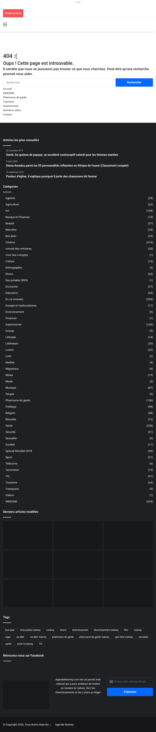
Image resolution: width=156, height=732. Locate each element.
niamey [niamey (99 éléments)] (138, 630)
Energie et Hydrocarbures (21, 305)
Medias (10, 362)
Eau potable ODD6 (16, 280)
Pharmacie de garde (15, 97)
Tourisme (8, 101)
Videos (9, 495)
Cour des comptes (16, 255)
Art (7, 210)
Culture (9, 261)
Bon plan (10, 236)
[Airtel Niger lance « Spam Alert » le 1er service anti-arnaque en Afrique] (128, 594)
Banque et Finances (17, 217)
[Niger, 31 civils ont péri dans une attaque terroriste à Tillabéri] (78, 564)
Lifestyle (10, 337)
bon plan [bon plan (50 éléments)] (10, 630)
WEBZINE (8, 93)
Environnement (14, 311)
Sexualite (11, 438)
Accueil (7, 88)
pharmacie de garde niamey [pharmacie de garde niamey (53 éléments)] (94, 637)
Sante (9, 425)
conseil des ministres (18, 248)
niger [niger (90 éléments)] (8, 637)
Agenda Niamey (64, 724)
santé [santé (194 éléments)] (8, 643)
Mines (9, 375)
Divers (9, 273)
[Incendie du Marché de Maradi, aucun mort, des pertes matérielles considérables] (128, 535)
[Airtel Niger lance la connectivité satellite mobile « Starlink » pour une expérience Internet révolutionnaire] (128, 564)
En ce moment (14, 299)
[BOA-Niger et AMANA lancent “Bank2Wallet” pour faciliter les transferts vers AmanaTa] (78, 535)
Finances (11, 318)
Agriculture (12, 204)
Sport (8, 457)
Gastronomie (10, 105)
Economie (11, 286)
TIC (7, 476)
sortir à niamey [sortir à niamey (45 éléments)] (25, 643)
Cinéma (10, 242)
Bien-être (10, 229)
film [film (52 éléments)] (126, 630)
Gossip (9, 330)
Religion (10, 413)
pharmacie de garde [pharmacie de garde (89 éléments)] (63, 637)
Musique (10, 387)
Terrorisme (12, 469)
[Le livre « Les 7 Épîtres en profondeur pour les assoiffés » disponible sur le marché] (27, 594)
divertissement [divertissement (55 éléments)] (80, 630)
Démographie (13, 267)
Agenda (10, 198)
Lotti (8, 356)
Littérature (11, 343)
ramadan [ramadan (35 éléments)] (143, 637)
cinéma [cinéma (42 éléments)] (50, 630)
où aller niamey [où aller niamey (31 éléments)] (38, 637)
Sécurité (10, 431)
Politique (10, 406)
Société (10, 444)
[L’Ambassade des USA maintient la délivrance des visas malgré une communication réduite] (27, 564)
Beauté (9, 223)
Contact (7, 114)
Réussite (10, 419)
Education (11, 292)
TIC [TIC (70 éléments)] (40, 643)
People (9, 394)
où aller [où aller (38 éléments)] (20, 637)
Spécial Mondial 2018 (18, 450)
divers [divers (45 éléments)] (63, 630)
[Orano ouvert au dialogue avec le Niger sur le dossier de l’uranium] (27, 535)
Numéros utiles (12, 110)
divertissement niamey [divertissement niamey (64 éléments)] (106, 630)
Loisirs (9, 349)
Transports (12, 488)
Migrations (12, 368)
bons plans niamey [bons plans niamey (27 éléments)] (30, 630)
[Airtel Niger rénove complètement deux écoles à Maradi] (78, 594)
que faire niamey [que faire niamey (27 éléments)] (124, 637)
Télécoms (11, 463)
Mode (9, 381)
